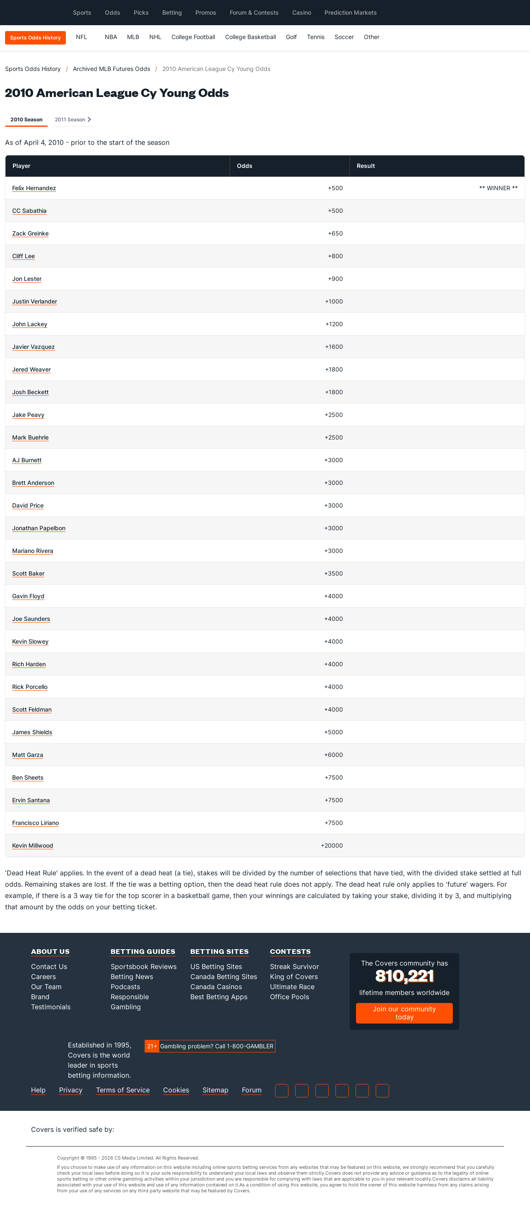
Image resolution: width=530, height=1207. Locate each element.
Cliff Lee (23, 255)
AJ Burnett (27, 459)
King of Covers (294, 976)
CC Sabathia (29, 210)
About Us (50, 951)
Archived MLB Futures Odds (111, 68)
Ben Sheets (28, 777)
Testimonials (50, 1007)
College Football (193, 36)
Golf (291, 36)
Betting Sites (219, 951)
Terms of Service (123, 1090)
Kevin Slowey (30, 641)
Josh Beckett (30, 391)
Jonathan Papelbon (38, 527)
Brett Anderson (33, 482)
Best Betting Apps (218, 996)
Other (375, 36)
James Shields (32, 732)
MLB (133, 36)
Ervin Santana (31, 800)
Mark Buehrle (30, 437)
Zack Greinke (30, 233)
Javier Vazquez (33, 346)
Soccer (344, 36)
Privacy (71, 1090)
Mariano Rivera (32, 550)
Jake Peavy (28, 414)
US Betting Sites (216, 966)
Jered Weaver (31, 369)
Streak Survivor (294, 966)
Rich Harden (29, 664)
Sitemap (216, 1090)
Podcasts (125, 986)
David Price (28, 505)
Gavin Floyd (28, 596)
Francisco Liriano (35, 822)
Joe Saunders (31, 618)
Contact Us (49, 966)
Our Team (46, 986)
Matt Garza (27, 754)
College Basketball (250, 36)
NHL (155, 36)
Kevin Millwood (32, 845)
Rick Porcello (29, 686)
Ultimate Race (292, 986)
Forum (252, 1090)
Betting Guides (143, 951)
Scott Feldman (32, 709)
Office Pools (289, 996)
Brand (40, 996)
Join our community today (404, 1013)
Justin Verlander (34, 301)
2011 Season (73, 119)
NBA (111, 36)
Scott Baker (28, 573)
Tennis (316, 36)
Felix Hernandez (34, 187)
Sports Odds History (33, 68)
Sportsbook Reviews (144, 966)
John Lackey (29, 323)
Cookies (176, 1090)
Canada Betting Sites (223, 976)
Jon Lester (27, 278)
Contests (290, 951)
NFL (85, 36)
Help (38, 1090)
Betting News (132, 976)
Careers (43, 976)
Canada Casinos (216, 986)
